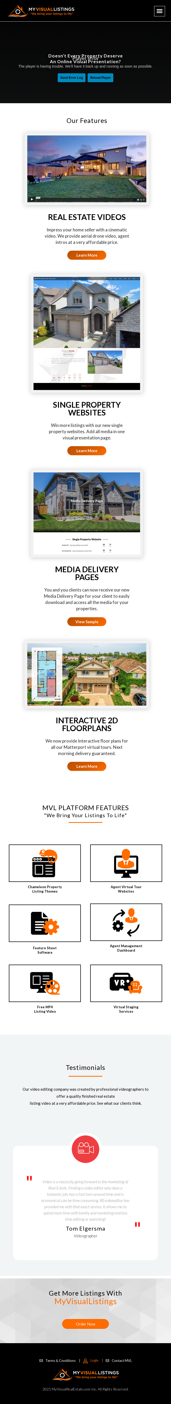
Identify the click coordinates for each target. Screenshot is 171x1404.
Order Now (85, 1324)
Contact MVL (119, 1360)
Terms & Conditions (60, 1360)
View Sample (86, 621)
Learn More (86, 255)
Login (93, 1360)
